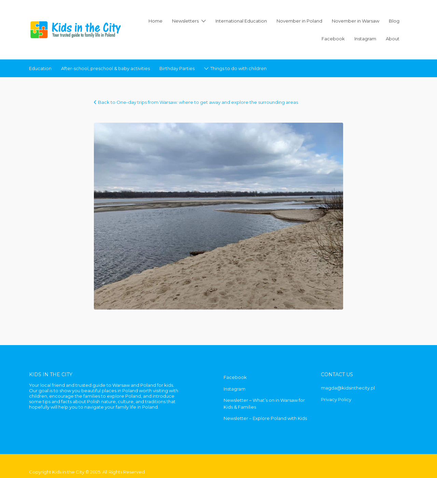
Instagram (365, 38)
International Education (241, 21)
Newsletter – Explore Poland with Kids (265, 418)
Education (40, 68)
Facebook (333, 38)
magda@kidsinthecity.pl (348, 388)
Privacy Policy (336, 399)
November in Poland (299, 21)
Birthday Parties (177, 68)
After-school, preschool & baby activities (105, 68)
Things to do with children (238, 68)
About (392, 38)
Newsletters (185, 21)
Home (156, 21)
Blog (394, 21)
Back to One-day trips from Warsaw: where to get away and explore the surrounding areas (198, 102)
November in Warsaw (355, 21)
